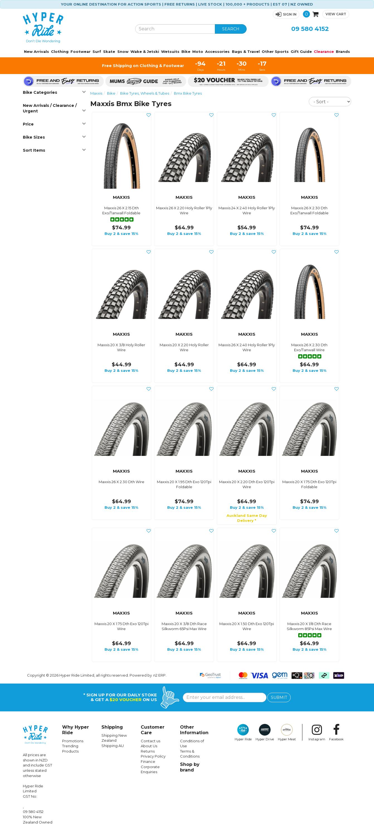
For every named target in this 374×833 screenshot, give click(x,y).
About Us (149, 746)
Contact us (150, 741)
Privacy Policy (153, 756)
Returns (148, 751)
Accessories (217, 51)
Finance (148, 761)
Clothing (60, 51)
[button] (286, 14)
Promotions (72, 741)
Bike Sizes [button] (54, 137)
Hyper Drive (265, 732)
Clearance (324, 51)
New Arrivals (36, 51)
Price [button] (54, 124)
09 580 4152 (310, 29)
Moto (197, 51)
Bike (185, 51)
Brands (343, 51)
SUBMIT (279, 697)
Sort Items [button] (54, 150)
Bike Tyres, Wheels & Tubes (144, 93)
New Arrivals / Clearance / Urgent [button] (54, 108)
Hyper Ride (243, 732)
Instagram (317, 732)
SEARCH (230, 28)
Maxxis (96, 93)
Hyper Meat (287, 732)
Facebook (336, 732)
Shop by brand (190, 767)
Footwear (81, 51)
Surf (97, 51)
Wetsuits (170, 51)
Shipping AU (112, 745)
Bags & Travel (246, 51)
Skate (109, 51)
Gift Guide (301, 51)
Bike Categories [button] (54, 92)
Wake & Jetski (144, 51)
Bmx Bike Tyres (188, 93)
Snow (122, 51)
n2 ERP (159, 675)
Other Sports (275, 51)
